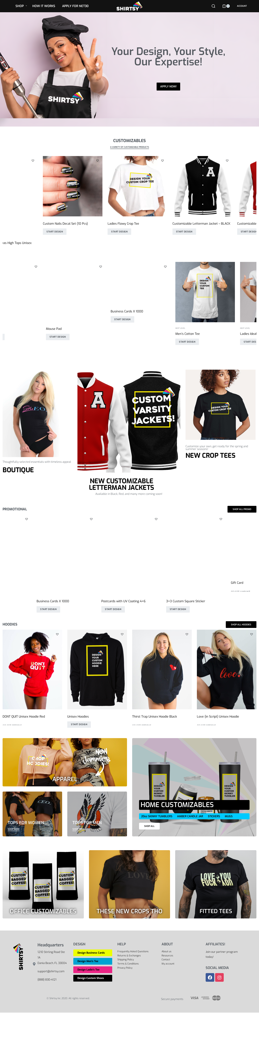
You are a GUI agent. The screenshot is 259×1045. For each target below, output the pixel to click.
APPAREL (64, 779)
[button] (57, 160)
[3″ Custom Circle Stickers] (32, 544)
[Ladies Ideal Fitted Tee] (97, 292)
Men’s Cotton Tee (15, 334)
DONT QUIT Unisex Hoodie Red (24, 716)
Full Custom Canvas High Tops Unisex (159, 582)
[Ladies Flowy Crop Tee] (97, 186)
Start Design (14, 231)
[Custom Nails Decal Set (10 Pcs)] (32, 186)
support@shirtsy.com (51, 971)
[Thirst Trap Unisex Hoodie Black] (162, 669)
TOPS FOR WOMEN (26, 823)
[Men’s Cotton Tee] (32, 292)
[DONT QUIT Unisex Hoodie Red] (32, 669)
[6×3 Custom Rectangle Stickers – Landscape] (226, 544)
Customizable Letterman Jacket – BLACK (161, 224)
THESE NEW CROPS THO (129, 911)
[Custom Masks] (226, 292)
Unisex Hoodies (143, 329)
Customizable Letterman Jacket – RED (224, 224)
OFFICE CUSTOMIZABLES (43, 911)
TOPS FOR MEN (87, 823)
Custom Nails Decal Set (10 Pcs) (25, 224)
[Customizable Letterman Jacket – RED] (226, 186)
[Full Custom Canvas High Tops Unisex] (162, 544)
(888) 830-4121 (47, 979)
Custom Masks (207, 329)
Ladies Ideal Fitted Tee (83, 334)
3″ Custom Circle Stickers (20, 582)
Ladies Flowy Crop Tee (83, 224)
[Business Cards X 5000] (97, 544)
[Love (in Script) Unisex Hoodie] (226, 669)
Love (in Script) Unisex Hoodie (218, 716)
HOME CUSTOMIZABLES (177, 804)
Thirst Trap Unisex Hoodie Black (154, 716)
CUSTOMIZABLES (129, 140)
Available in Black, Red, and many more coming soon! (128, 494)
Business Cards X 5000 (84, 582)
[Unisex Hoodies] (162, 292)
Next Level (7, 328)
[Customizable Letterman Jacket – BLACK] (162, 186)
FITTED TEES (216, 911)
